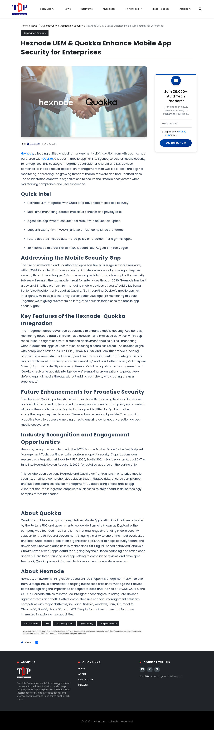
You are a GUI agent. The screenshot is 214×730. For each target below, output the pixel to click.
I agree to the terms (175, 133)
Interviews (87, 8)
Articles (185, 8)
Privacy (83, 685)
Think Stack (134, 8)
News (67, 8)
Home (24, 25)
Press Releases (161, 8)
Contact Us (85, 679)
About (82, 674)
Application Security (71, 25)
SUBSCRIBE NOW (176, 143)
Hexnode (27, 153)
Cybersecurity (49, 25)
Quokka (47, 159)
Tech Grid (47, 8)
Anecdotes (109, 8)
